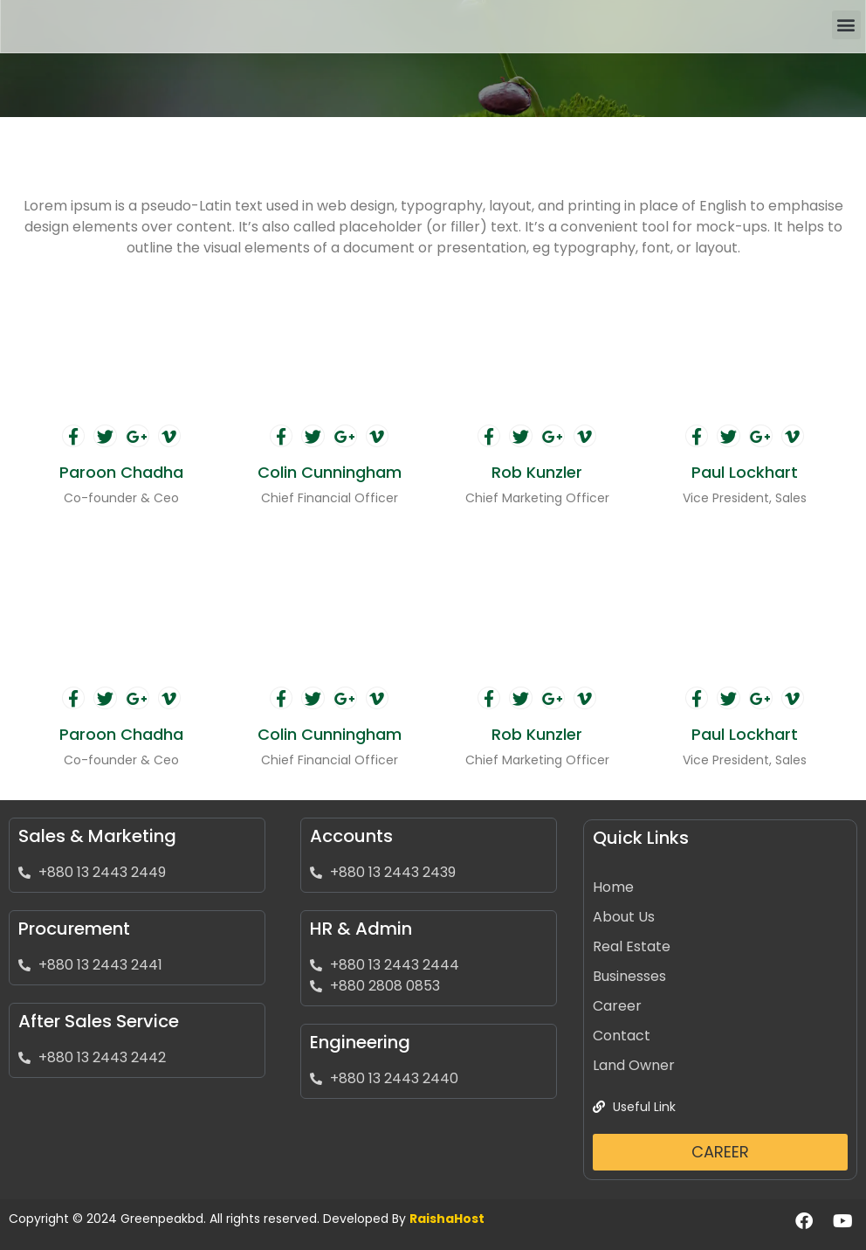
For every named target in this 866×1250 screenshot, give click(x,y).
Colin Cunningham (330, 472)
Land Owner (634, 1065)
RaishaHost (447, 1218)
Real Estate (631, 946)
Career (617, 1006)
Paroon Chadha (121, 472)
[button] (846, 24)
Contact (621, 1036)
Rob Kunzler (536, 472)
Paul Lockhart (744, 472)
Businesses (629, 976)
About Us (624, 917)
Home (613, 887)
